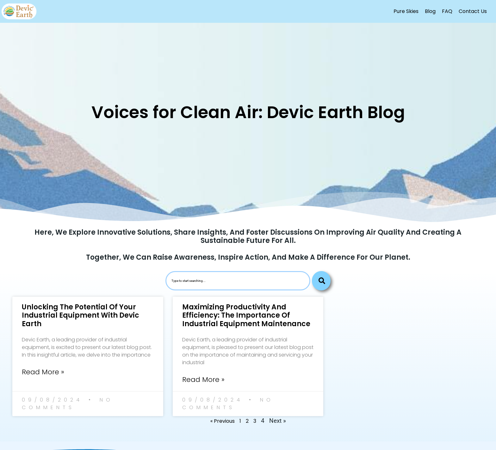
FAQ (447, 11)
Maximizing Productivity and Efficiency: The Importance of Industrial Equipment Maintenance (246, 315)
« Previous (222, 421)
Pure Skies (406, 11)
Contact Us (473, 11)
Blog (430, 11)
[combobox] (237, 280)
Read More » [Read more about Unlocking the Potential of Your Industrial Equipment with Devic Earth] (43, 372)
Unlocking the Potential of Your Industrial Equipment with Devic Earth (80, 315)
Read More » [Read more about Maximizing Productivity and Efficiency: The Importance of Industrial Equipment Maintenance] (203, 379)
